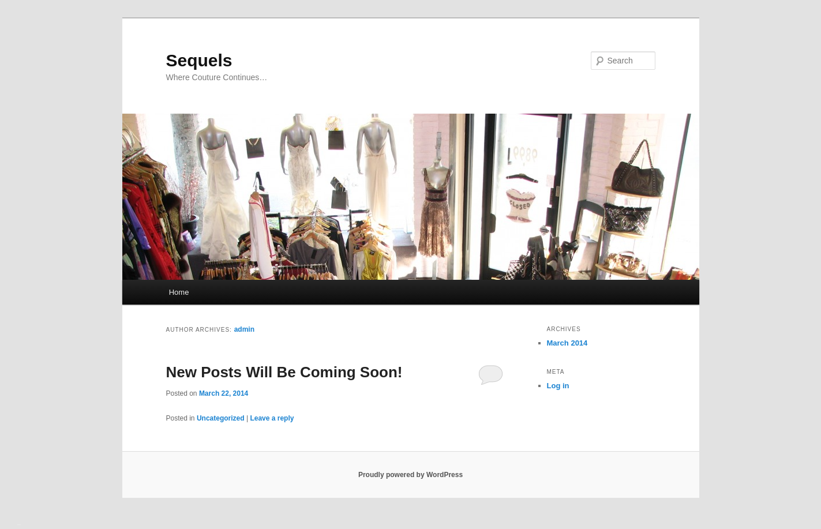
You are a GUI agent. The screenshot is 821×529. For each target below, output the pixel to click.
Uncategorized (221, 418)
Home (179, 292)
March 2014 (567, 343)
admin (244, 329)
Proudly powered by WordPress (410, 475)
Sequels (199, 60)
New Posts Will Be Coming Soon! (284, 372)
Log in (558, 385)
